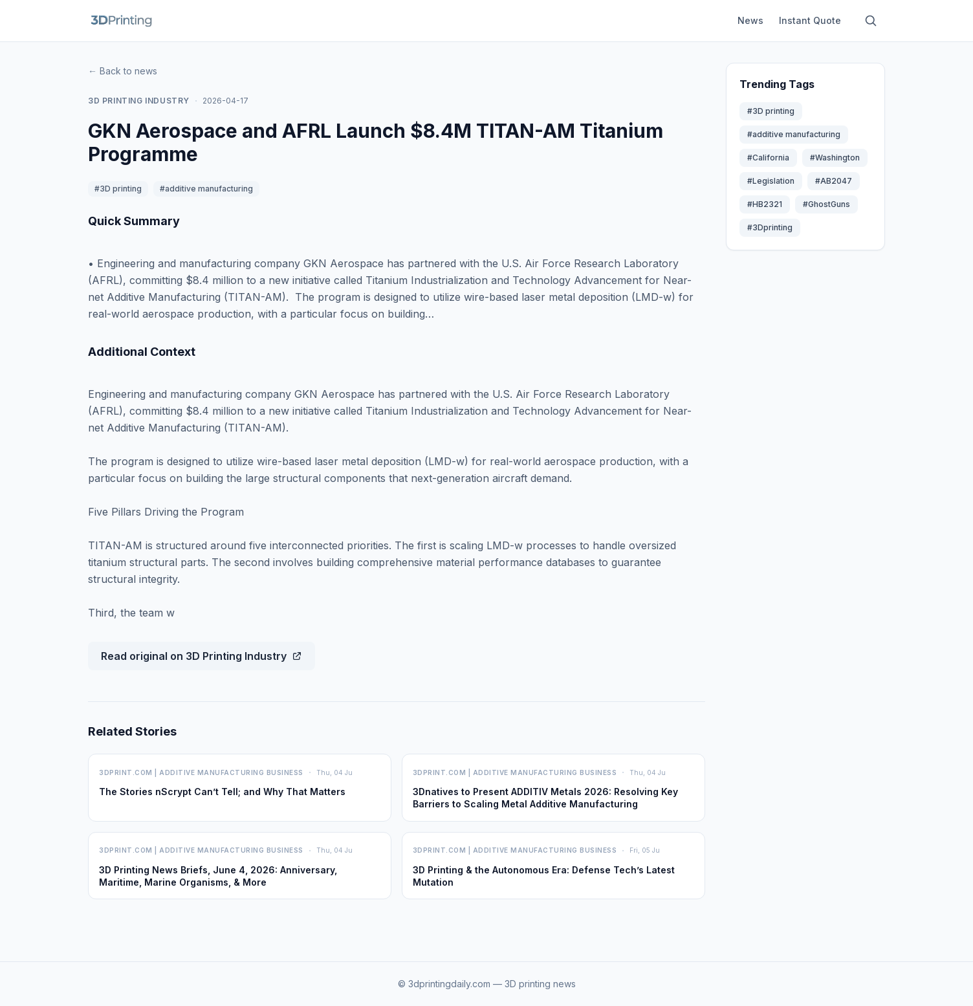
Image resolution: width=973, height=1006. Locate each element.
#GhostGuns (826, 204)
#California (768, 157)
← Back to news (122, 70)
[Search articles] (871, 20)
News (750, 20)
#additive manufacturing (206, 188)
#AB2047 (833, 181)
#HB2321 (764, 204)
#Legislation (770, 181)
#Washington (835, 157)
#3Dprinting (770, 227)
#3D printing (118, 188)
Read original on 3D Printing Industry (201, 656)
